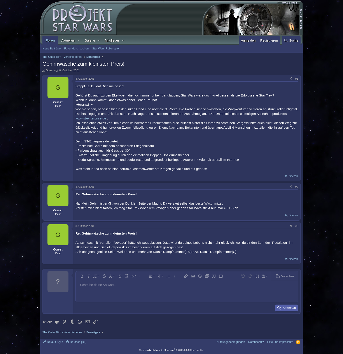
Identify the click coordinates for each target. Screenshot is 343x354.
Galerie (89, 40)
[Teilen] (291, 78)
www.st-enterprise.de (90, 118)
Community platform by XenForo (171, 350)
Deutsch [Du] (76, 341)
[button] (78, 40)
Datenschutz (256, 341)
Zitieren (293, 176)
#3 (296, 226)
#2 (296, 186)
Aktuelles (68, 40)
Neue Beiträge (51, 48)
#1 (296, 78)
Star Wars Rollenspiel (105, 48)
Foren (50, 40)
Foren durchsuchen (76, 48)
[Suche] (291, 40)
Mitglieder (112, 40)
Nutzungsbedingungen (231, 341)
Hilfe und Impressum (280, 341)
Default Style (53, 341)
